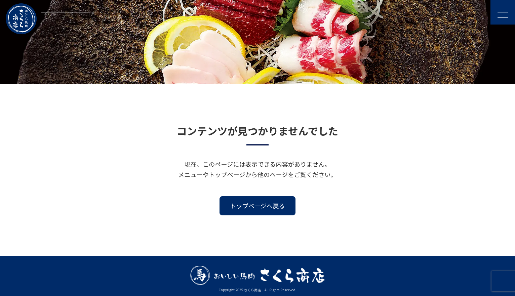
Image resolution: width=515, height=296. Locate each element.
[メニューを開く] (502, 12)
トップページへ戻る (257, 205)
